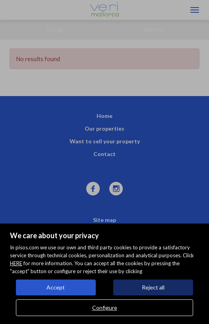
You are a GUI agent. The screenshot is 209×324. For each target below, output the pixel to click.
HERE (16, 263)
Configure (104, 307)
